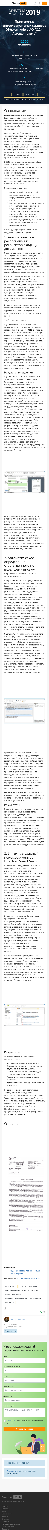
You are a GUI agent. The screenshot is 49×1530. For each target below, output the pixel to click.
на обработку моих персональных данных (25, 1421)
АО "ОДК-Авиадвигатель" (28, 1278)
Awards (5, 1516)
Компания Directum (12, 1501)
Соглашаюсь (11, 1420)
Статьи (5, 1506)
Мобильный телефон (12, 1366)
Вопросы (5, 1509)
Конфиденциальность (11, 1524)
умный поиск (35, 1298)
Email (6, 1376)
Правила (5, 1521)
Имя (5, 1356)
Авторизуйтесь (13, 1471)
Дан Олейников (17, 1319)
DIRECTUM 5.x (10, 1286)
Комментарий (9, 1406)
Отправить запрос (24, 1429)
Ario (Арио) (30, 94)
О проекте (6, 1519)
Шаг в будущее (16, 1273)
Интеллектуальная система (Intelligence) (24, 99)
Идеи (4, 1511)
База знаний (7, 1514)
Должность (8, 1396)
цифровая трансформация (16, 1298)
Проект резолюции (13, 1294)
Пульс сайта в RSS (9, 1526)
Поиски (17, 94)
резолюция (10, 1302)
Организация (9, 1386)
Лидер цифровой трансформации (25, 1271)
